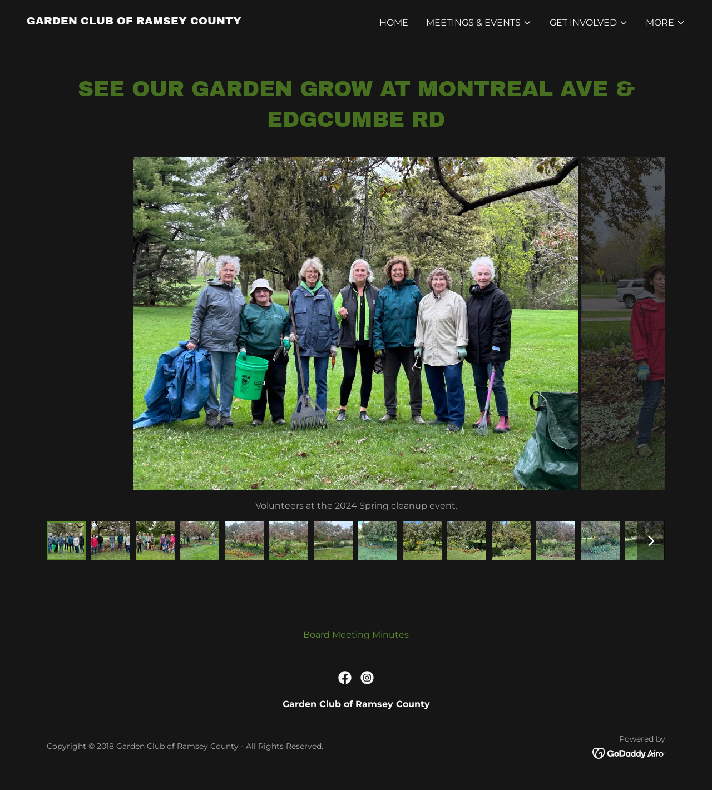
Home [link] (393, 22)
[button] (479, 22)
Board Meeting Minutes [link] (356, 634)
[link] (134, 21)
